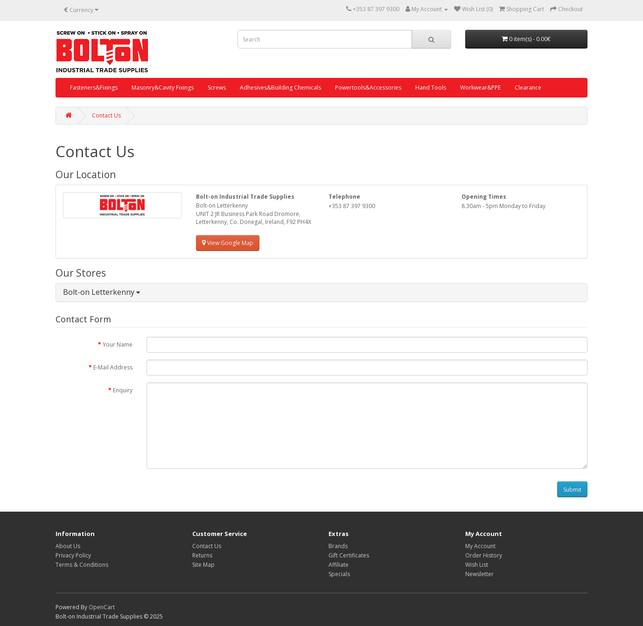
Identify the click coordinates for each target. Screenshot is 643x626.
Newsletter (479, 574)
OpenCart (102, 607)
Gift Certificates (348, 555)
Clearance (528, 87)
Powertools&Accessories (368, 87)
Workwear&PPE (480, 87)
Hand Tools (430, 87)
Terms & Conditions (82, 565)
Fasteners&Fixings (94, 87)
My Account (480, 546)
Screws (217, 87)
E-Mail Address (113, 367)
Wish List (476, 565)
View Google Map (227, 243)
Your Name (118, 344)
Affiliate (338, 565)
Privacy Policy (73, 555)
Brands (338, 546)
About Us (68, 546)
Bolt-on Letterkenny (101, 292)
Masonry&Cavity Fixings (163, 87)
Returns (202, 555)
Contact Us (106, 115)
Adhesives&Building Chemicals (280, 87)
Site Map (203, 565)
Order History (483, 555)
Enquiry (123, 390)
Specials (339, 574)
